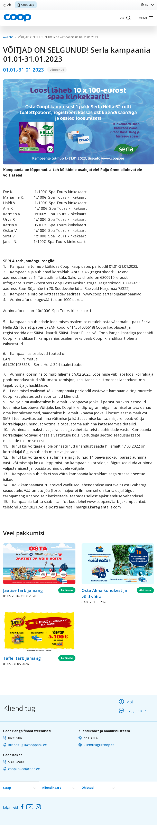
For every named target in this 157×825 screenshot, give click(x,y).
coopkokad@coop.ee (24, 769)
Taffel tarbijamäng (22, 658)
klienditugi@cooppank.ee (27, 745)
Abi (7, 5)
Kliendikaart (51, 787)
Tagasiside (132, 710)
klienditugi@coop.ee (99, 745)
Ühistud (88, 787)
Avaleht (8, 37)
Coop (7, 788)
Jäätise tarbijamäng (23, 590)
